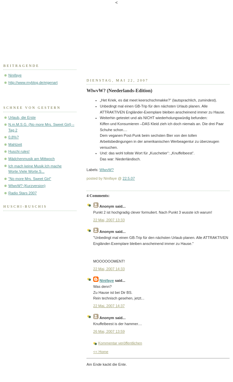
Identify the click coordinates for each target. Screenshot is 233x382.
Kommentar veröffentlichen (120, 343)
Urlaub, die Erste (22, 117)
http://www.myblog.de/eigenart (33, 83)
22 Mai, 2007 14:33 (109, 269)
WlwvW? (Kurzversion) (27, 186)
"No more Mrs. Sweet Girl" (29, 179)
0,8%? (13, 137)
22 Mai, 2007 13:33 (109, 220)
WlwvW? (107, 170)
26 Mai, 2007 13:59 (109, 331)
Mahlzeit (15, 144)
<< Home (100, 352)
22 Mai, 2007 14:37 (109, 306)
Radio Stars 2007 (22, 193)
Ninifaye (107, 281)
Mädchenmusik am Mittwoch (31, 159)
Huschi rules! (19, 151)
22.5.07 (128, 178)
